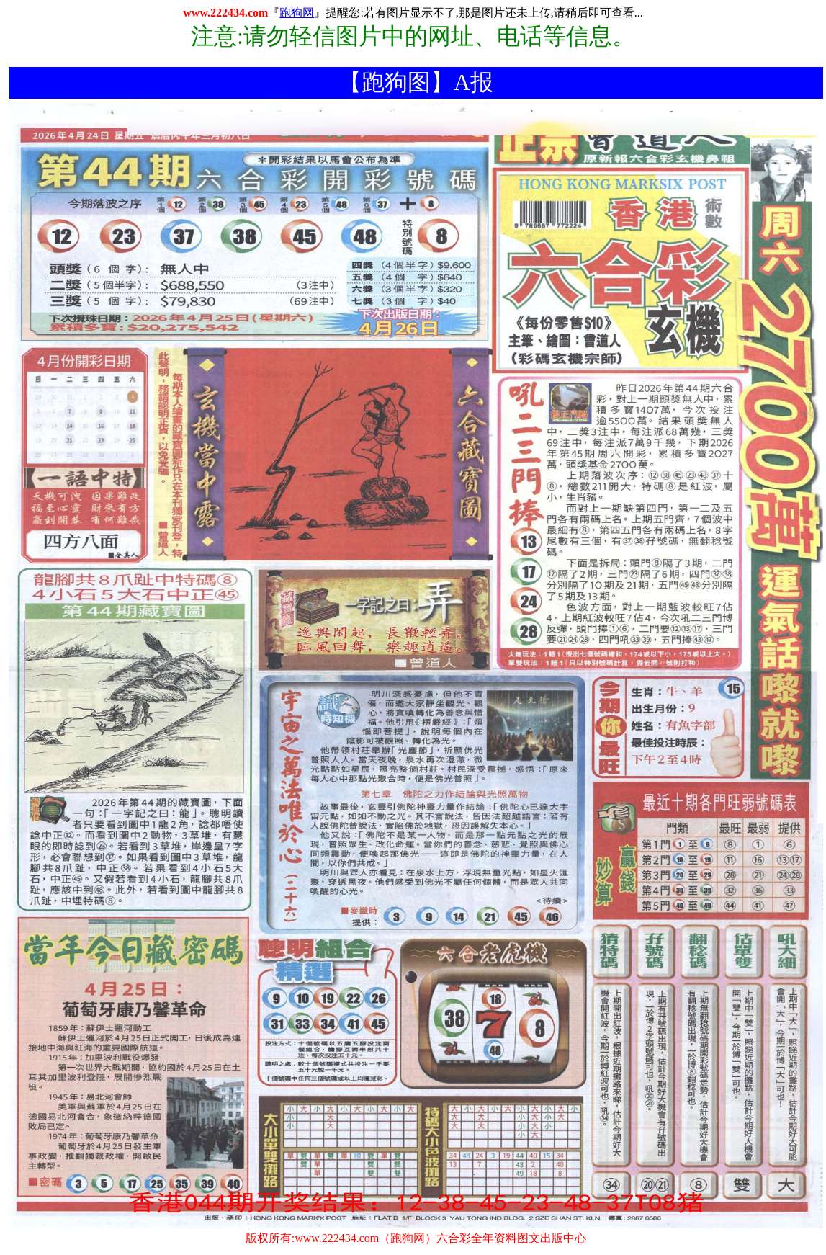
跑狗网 (296, 12)
